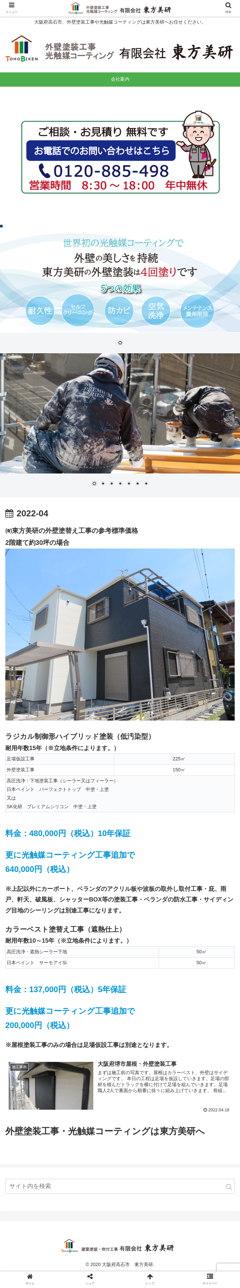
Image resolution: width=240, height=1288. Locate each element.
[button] (229, 1187)
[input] (120, 1186)
